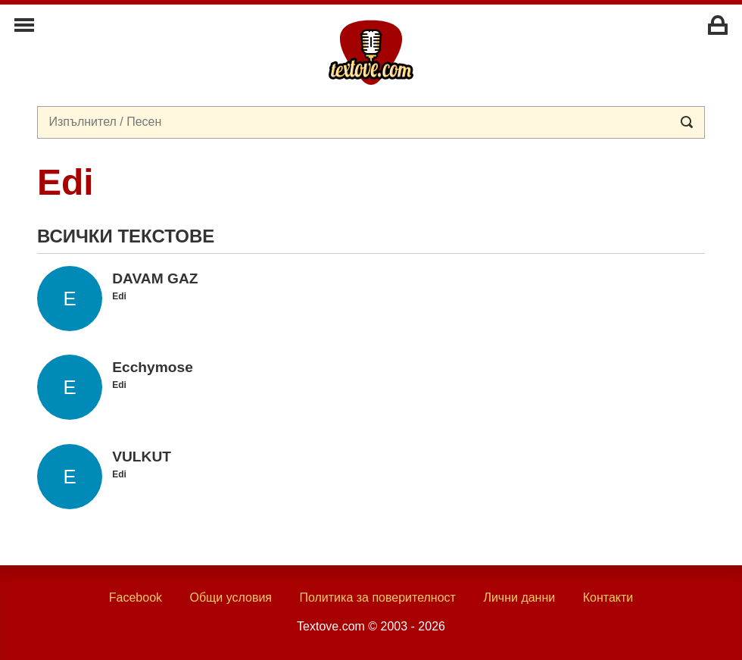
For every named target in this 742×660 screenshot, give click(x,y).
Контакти (608, 597)
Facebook (135, 597)
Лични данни (519, 597)
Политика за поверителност (377, 597)
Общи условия (230, 597)
